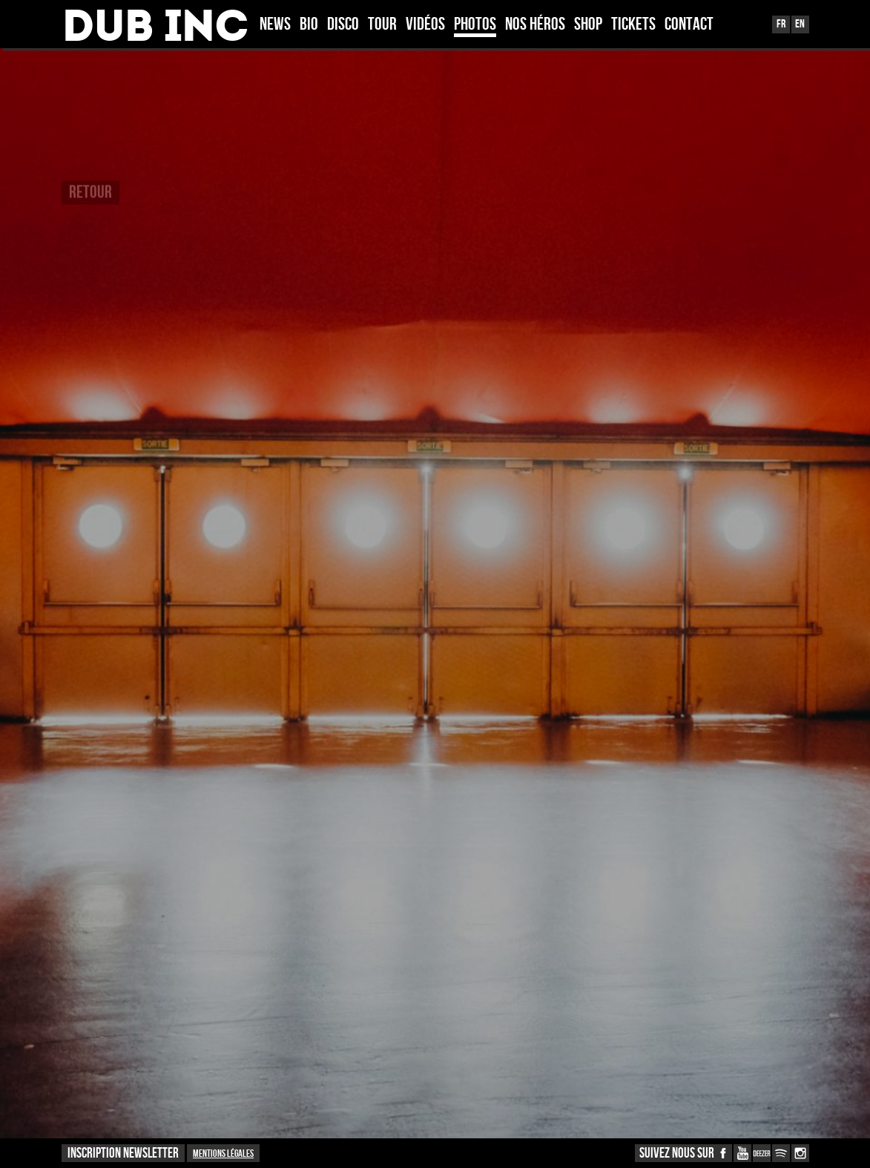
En (800, 24)
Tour (382, 25)
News (275, 25)
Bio (309, 25)
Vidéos (425, 25)
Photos (475, 25)
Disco (343, 25)
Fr (781, 24)
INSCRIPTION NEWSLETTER (123, 1153)
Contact (689, 25)
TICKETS (633, 25)
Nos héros (535, 25)
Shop (588, 25)
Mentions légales (223, 1153)
